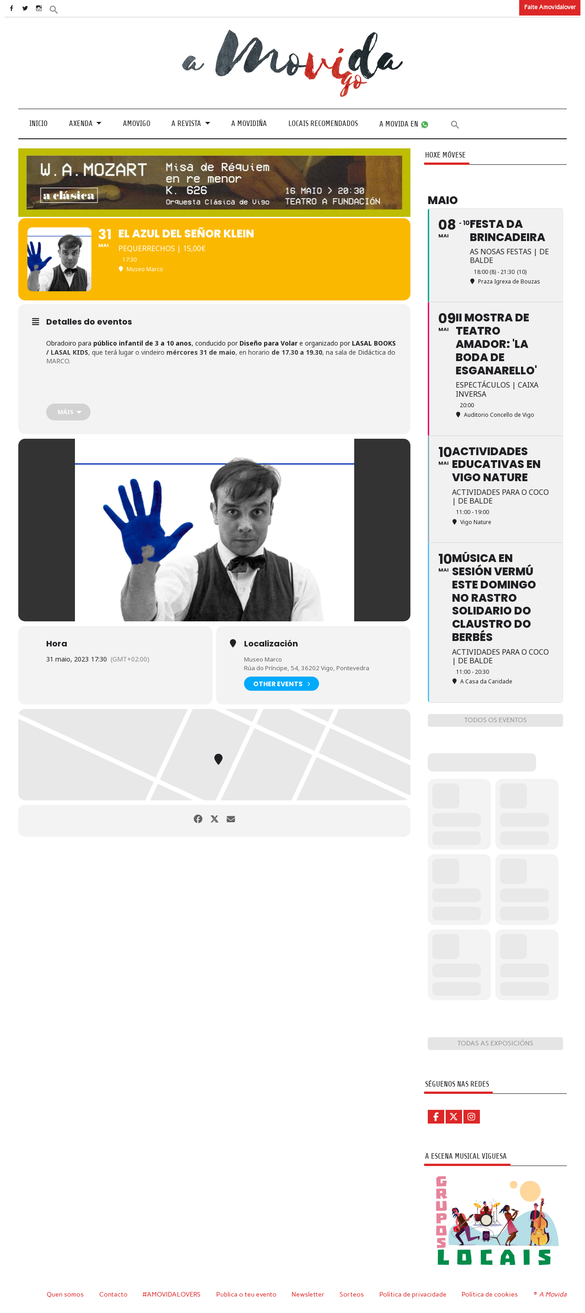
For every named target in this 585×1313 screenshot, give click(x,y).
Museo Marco (265, 658)
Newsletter (309, 1293)
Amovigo (136, 123)
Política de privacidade (414, 1293)
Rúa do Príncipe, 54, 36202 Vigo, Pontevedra (310, 667)
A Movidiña (249, 123)
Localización (271, 643)
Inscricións (62, 387)
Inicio (38, 123)
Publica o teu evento (247, 1293)
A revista (186, 123)
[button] (67, 9)
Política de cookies (491, 1293)
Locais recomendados (323, 123)
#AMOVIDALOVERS (172, 1293)
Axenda (81, 123)
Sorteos (353, 1293)
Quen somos (65, 1293)
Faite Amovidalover (550, 7)
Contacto (113, 1293)
